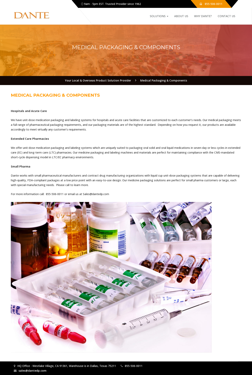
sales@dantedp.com (32, 370)
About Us (181, 16)
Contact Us (226, 16)
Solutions (159, 16)
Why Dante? (203, 16)
